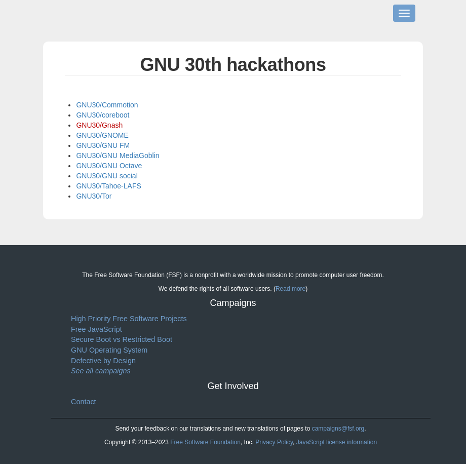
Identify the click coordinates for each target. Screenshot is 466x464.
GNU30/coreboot (102, 115)
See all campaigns (101, 371)
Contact (83, 402)
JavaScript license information (336, 442)
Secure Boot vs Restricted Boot (121, 339)
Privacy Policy (274, 442)
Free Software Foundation (205, 442)
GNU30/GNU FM (103, 145)
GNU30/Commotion (107, 105)
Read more (290, 288)
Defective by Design (103, 361)
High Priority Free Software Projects (129, 319)
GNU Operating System (109, 350)
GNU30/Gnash (99, 125)
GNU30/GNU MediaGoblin (117, 155)
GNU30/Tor (93, 196)
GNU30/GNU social (106, 176)
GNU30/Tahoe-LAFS (108, 186)
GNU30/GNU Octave (109, 166)
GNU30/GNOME (102, 135)
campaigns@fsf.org (338, 428)
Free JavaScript (96, 329)
